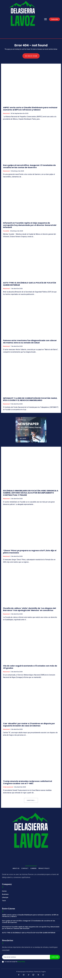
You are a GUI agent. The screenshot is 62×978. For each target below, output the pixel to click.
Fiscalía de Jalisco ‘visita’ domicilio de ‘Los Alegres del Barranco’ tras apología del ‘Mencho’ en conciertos (29, 609)
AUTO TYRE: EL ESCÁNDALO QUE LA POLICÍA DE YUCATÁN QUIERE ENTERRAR (29, 283)
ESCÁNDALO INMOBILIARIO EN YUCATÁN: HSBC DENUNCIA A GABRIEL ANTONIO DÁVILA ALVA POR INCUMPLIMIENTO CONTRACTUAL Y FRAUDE (30, 492)
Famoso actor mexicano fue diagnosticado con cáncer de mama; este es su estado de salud (30, 341)
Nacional (6, 113)
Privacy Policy (21, 961)
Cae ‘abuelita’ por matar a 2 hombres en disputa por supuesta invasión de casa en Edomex (29, 724)
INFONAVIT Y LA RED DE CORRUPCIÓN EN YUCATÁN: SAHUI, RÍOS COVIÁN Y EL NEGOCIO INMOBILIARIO (30, 399)
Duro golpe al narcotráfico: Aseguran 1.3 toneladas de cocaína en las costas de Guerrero (29, 166)
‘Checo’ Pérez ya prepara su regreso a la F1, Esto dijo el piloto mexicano (29, 551)
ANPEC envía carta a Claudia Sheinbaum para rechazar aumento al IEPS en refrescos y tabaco (30, 108)
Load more (31, 800)
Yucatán (6, 231)
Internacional (8, 787)
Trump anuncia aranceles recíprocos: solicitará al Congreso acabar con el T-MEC (27, 782)
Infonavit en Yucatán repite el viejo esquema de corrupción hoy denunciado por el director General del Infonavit (29, 225)
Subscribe (54, 957)
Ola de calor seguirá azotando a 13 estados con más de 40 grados (30, 666)
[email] (26, 957)
